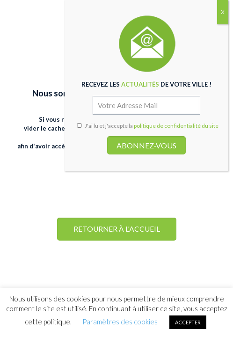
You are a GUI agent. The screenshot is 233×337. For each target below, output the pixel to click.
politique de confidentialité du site (176, 125)
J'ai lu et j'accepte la (147, 125)
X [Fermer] (223, 11)
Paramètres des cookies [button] (120, 321)
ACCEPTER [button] (188, 322)
